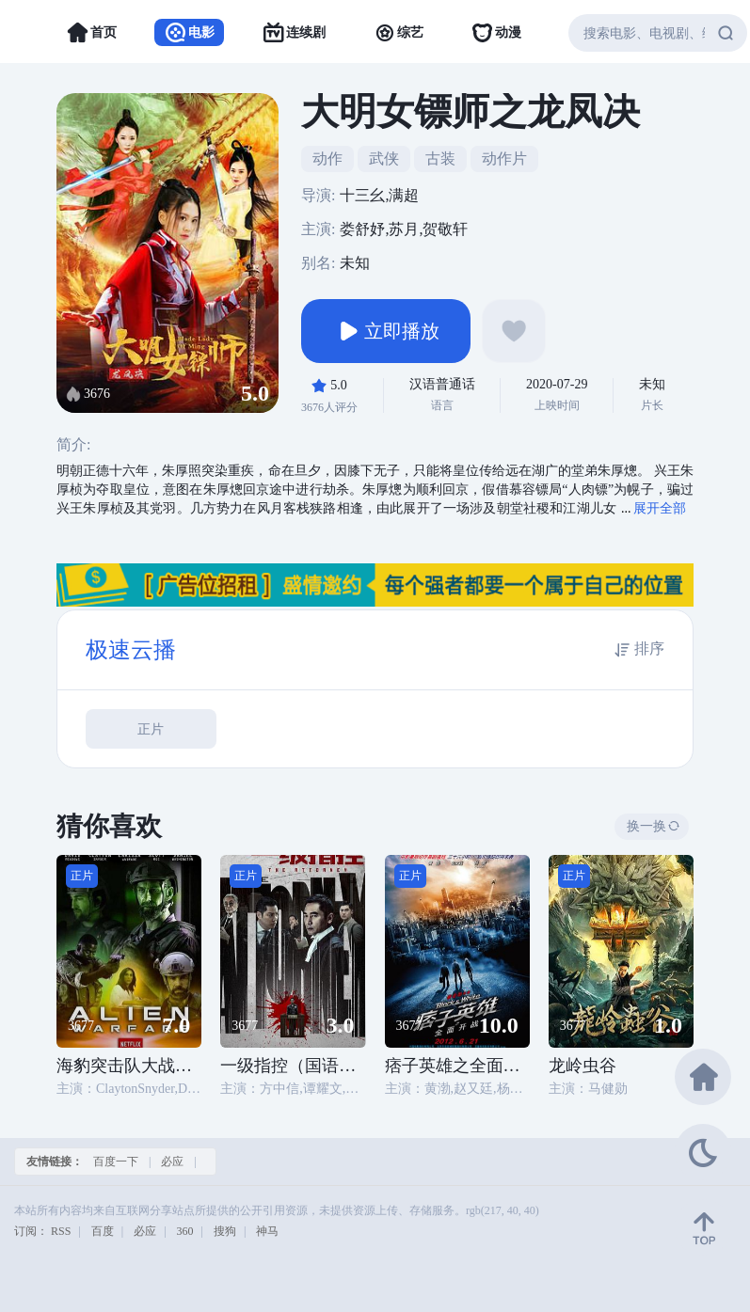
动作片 (504, 158)
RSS (61, 1231)
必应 (172, 1161)
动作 (327, 158)
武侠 (384, 158)
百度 (102, 1231)
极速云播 (131, 650)
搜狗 (225, 1231)
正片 (150, 729)
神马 (267, 1231)
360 (185, 1231)
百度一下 (115, 1161)
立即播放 (385, 331)
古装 (440, 158)
